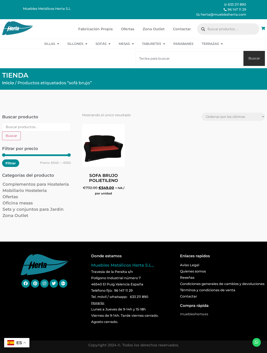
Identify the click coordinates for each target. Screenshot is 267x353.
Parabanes (183, 44)
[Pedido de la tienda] (233, 117)
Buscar (11, 136)
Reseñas (187, 278)
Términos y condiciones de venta (207, 290)
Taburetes (153, 44)
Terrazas (212, 44)
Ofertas (127, 29)
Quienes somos (193, 271)
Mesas (126, 44)
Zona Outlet (154, 29)
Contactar (182, 29)
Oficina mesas (18, 202)
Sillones (77, 44)
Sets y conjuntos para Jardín (33, 209)
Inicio (8, 82)
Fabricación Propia (95, 29)
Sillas (51, 44)
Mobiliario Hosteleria (25, 190)
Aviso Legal (189, 265)
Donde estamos (106, 256)
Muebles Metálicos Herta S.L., (122, 265)
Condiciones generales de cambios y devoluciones (222, 284)
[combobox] (189, 58)
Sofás (103, 44)
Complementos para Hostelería (36, 184)
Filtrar (10, 163)
